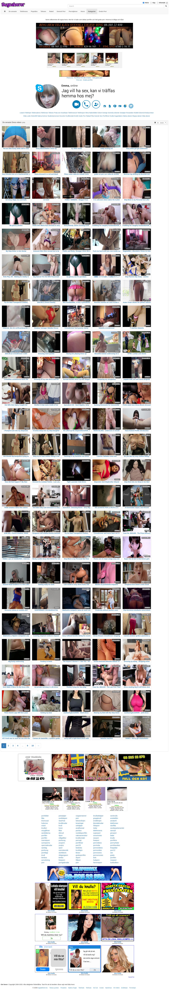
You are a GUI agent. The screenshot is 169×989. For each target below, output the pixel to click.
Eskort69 (34, 116)
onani (43, 826)
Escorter (62, 116)
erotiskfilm (114, 818)
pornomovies (98, 855)
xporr (61, 848)
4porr (61, 835)
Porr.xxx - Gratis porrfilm (84, 80)
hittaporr (96, 826)
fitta (42, 818)
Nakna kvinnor (42, 116)
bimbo (61, 858)
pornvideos (97, 843)
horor (61, 828)
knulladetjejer (98, 816)
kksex (78, 853)
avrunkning (45, 860)
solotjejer (79, 826)
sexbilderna (45, 833)
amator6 (113, 821)
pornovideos (98, 848)
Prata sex (57, 113)
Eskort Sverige (102, 113)
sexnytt (113, 830)
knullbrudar (63, 823)
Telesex (51, 113)
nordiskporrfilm (81, 833)
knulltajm (79, 850)
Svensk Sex (98, 116)
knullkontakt (80, 838)
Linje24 (22, 113)
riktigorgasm (63, 855)
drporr (78, 858)
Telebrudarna (36, 113)
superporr (97, 833)
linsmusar (45, 821)
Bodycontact (149, 113)
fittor (60, 830)
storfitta (113, 826)
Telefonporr (81, 113)
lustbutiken (114, 862)
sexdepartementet (117, 828)
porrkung (62, 840)
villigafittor (62, 838)
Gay (154, 3)
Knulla (112, 116)
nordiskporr (63, 818)
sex (111, 853)
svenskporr (45, 840)
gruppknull (97, 818)
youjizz (61, 845)
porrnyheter (114, 843)
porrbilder (45, 816)
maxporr (113, 860)
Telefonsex (44, 113)
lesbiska (79, 848)
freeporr (96, 840)
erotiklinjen (97, 821)
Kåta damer (146, 116)
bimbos (44, 858)
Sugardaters (118, 116)
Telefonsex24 (72, 113)
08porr (78, 860)
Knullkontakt (70, 116)
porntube (96, 845)
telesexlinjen (80, 821)
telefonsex (114, 823)
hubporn (96, 860)
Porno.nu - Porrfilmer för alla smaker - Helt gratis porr (84, 78)
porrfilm (44, 835)
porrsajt (78, 840)
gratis (112, 855)
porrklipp (44, 853)
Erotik (76, 116)
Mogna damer (137, 116)
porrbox (79, 830)
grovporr (113, 833)
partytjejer (62, 816)
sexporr (96, 838)
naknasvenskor (81, 835)
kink (94, 858)
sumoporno (45, 843)
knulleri (44, 828)
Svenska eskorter (114, 113)
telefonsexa (97, 830)
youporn (62, 843)
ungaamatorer (81, 816)
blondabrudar (98, 823)
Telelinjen (28, 113)
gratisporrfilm (81, 855)
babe (112, 835)
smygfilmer (45, 830)
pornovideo (97, 850)
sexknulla (113, 816)
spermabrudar (46, 845)
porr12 (112, 850)
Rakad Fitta (90, 116)
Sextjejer (123, 113)
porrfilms (113, 840)
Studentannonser (53, 116)
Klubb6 (136, 113)
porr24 (78, 845)
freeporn (62, 860)
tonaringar (80, 823)
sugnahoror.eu (43, 988)
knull (60, 826)
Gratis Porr (82, 116)
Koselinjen (64, 113)
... (22, 746)
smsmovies (97, 835)
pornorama (97, 853)
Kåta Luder (27, 116)
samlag (44, 848)
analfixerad (80, 828)
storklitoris (62, 853)
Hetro (147, 3)
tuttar (95, 828)
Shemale (162, 3)
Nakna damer (127, 116)
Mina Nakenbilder (91, 113)
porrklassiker (115, 845)
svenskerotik (63, 850)
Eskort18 (142, 113)
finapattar (113, 848)
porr (77, 818)
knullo (112, 838)
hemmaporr (97, 862)
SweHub (62, 821)
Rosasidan (129, 113)
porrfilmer (79, 843)
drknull (61, 833)
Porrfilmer (106, 116)
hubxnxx (44, 823)
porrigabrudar (64, 862)
